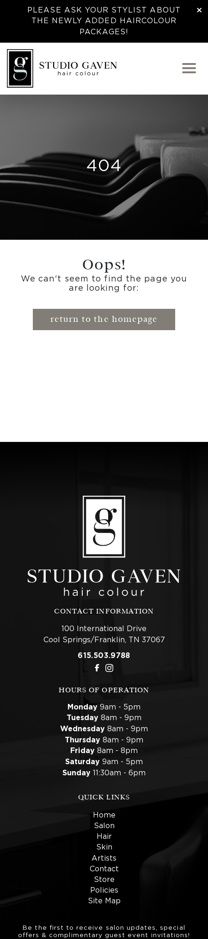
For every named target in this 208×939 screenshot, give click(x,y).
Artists (104, 858)
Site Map (104, 901)
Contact (104, 869)
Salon (104, 826)
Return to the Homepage (104, 319)
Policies (104, 890)
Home (104, 815)
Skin (104, 847)
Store (104, 879)
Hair (104, 836)
